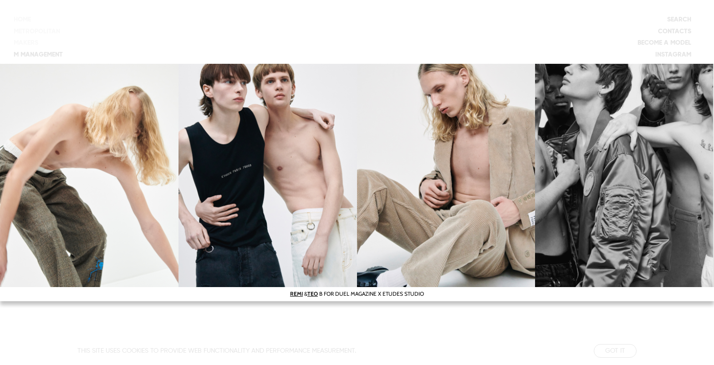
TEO (312, 293)
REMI (296, 293)
